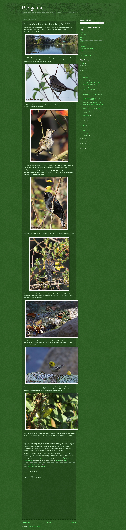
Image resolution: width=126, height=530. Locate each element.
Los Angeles (58, 460)
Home (49, 523)
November (86, 77)
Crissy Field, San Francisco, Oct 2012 (92, 102)
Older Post (72, 523)
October (85, 80)
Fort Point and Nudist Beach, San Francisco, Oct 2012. (91, 99)
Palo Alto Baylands (67, 459)
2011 (83, 138)
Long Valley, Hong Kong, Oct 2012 (91, 87)
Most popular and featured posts (88, 53)
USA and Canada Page (38, 459)
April (84, 128)
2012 (83, 73)
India (81, 39)
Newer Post (26, 523)
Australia (82, 46)
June (84, 123)
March (85, 130)
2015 (83, 65)
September (86, 115)
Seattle (65, 460)
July (84, 120)
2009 (83, 143)
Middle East (83, 50)
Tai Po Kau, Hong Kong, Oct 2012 (91, 82)
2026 (83, 63)
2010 (83, 141)
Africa (81, 41)
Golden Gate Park (28, 460)
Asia (81, 44)
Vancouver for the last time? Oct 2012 (92, 92)
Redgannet (33, 8)
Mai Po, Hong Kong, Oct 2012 (90, 84)
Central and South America (87, 48)
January (85, 135)
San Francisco (41, 466)
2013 (83, 70)
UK (81, 37)
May (84, 125)
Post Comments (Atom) (35, 526)
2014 (83, 68)
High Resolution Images (86, 55)
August (85, 118)
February (85, 133)
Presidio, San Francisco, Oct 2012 (91, 108)
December (86, 75)
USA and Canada (84, 34)
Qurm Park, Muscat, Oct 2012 (90, 89)
